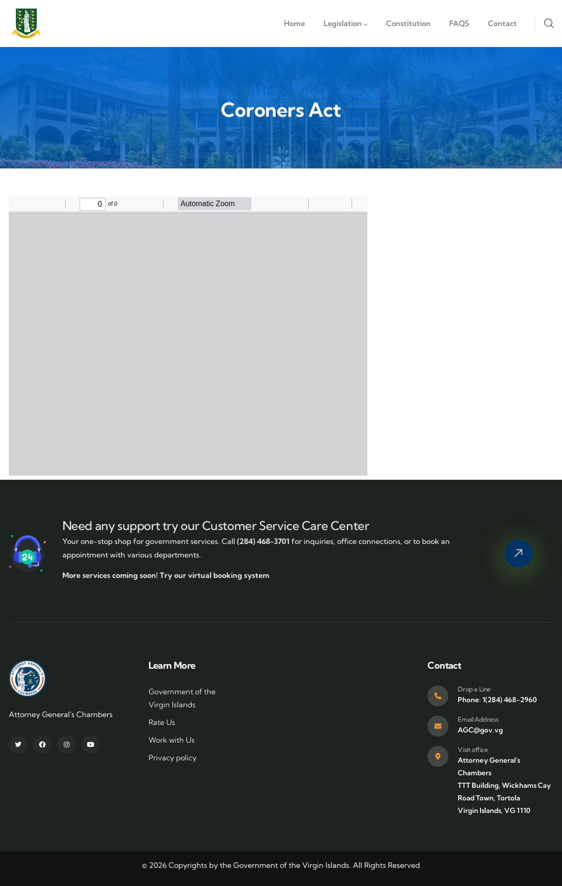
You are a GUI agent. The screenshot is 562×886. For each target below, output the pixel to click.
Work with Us (172, 740)
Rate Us (162, 722)
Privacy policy (172, 757)
